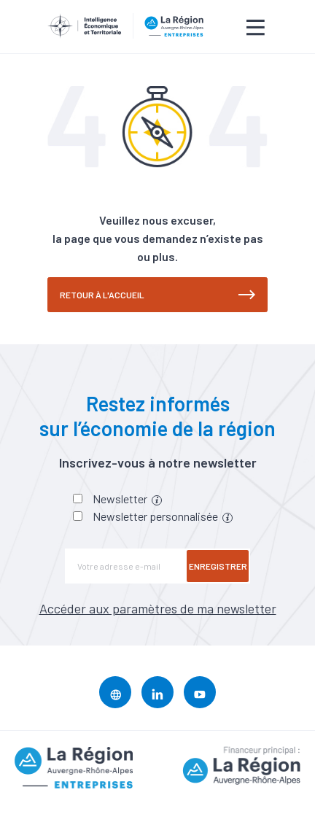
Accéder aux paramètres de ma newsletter (157, 608)
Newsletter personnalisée (163, 516)
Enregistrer (218, 566)
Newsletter (127, 498)
